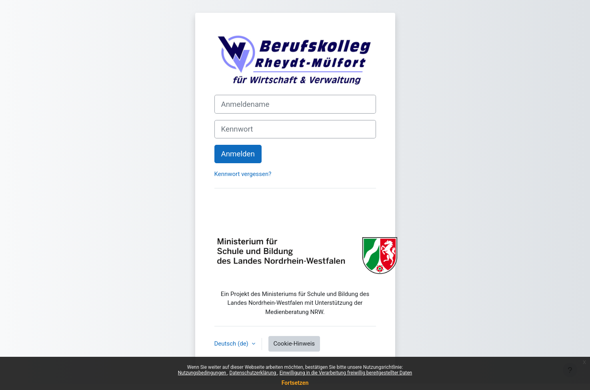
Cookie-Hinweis (294, 343)
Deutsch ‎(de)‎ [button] (232, 343)
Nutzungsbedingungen (202, 373)
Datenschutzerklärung (254, 373)
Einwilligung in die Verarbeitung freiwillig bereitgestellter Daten (346, 373)
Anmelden (238, 154)
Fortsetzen (295, 383)
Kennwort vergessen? (243, 174)
